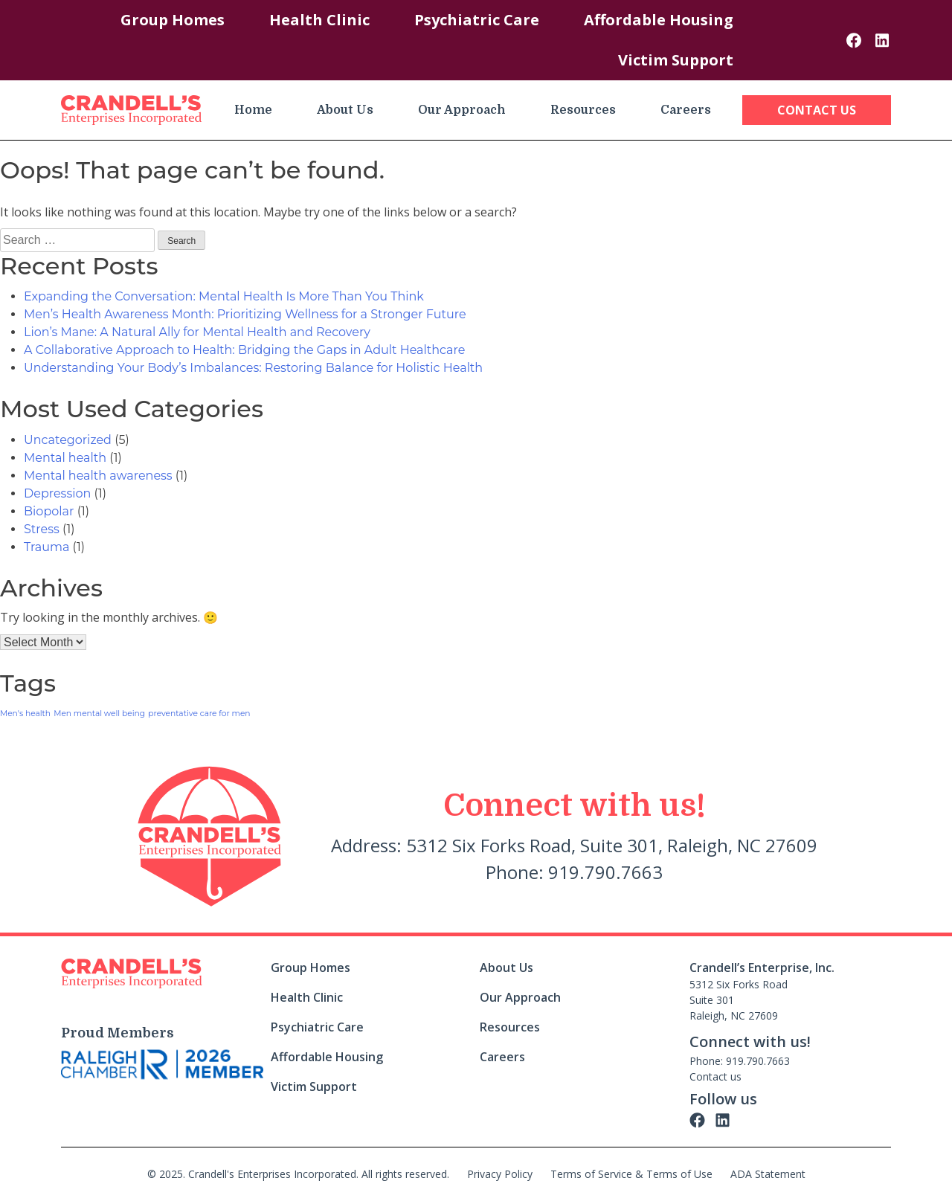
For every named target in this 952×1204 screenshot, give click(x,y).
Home (253, 110)
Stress (42, 529)
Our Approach (462, 110)
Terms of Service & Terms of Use (631, 1174)
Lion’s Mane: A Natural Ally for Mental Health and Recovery (197, 332)
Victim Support (675, 60)
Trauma (46, 547)
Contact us (715, 1076)
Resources (583, 110)
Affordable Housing (658, 20)
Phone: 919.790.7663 (739, 1061)
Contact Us (816, 110)
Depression (57, 493)
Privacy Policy (500, 1174)
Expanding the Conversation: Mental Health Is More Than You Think (224, 296)
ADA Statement (767, 1174)
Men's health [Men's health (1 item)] (25, 713)
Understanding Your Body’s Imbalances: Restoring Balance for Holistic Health (253, 368)
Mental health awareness (98, 476)
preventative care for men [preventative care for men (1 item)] (199, 713)
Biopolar (49, 511)
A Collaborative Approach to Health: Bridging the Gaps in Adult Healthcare (244, 350)
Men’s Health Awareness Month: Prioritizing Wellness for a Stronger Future (245, 314)
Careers (685, 110)
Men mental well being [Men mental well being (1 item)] (99, 713)
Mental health (65, 458)
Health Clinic (319, 20)
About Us (345, 110)
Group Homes (172, 20)
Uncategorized (68, 440)
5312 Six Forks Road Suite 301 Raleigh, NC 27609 (738, 1000)
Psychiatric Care (476, 20)
